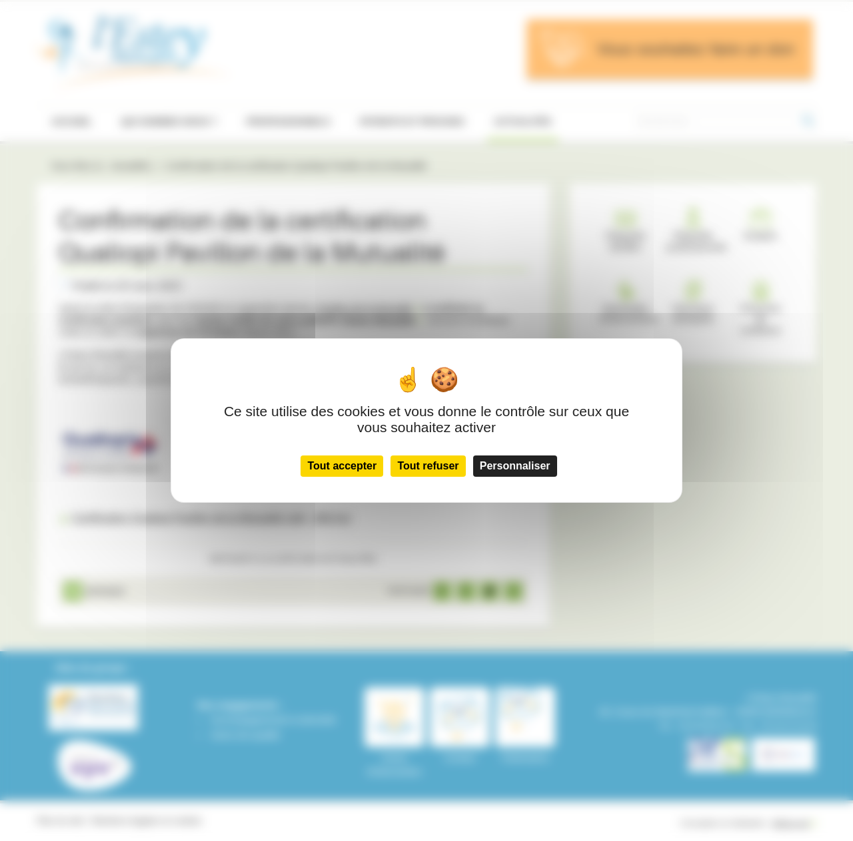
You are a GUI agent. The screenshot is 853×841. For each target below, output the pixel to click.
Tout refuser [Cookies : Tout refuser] (427, 465)
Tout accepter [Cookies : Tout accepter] (342, 465)
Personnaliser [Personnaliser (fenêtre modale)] (515, 465)
